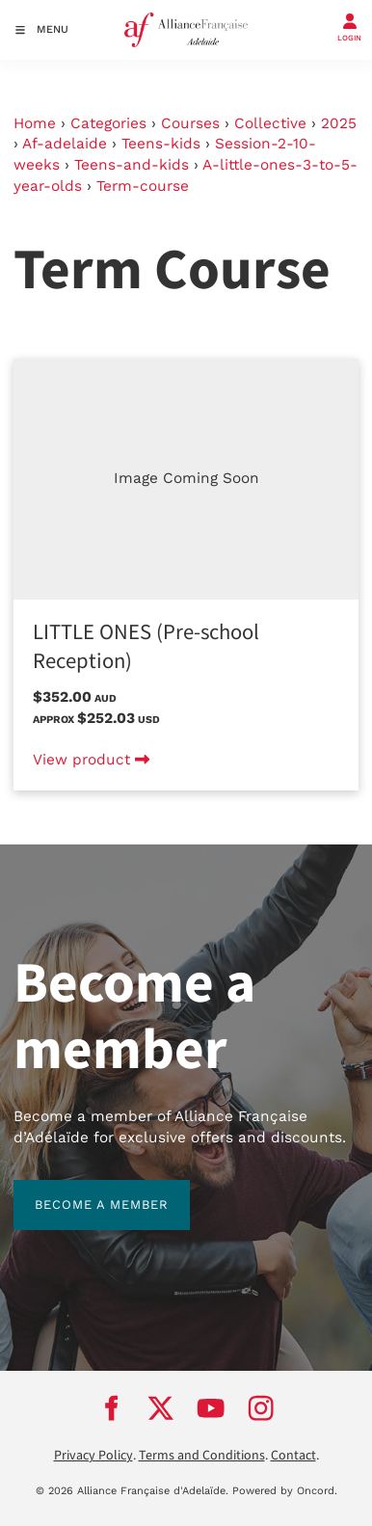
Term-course (142, 186)
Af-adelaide (64, 143)
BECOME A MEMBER (80, 1190)
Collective (270, 123)
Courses (190, 123)
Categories (108, 123)
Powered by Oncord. (284, 1491)
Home (34, 123)
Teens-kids (160, 143)
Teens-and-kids (131, 165)
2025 (339, 123)
